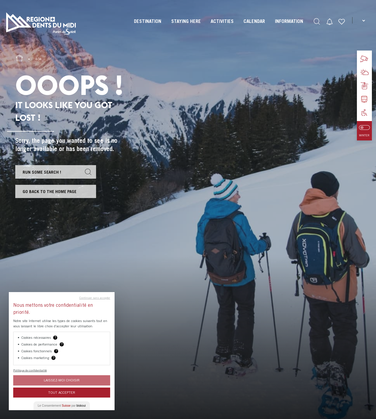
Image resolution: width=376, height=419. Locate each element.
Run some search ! (42, 172)
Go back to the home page (50, 192)
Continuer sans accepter (94, 297)
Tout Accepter (61, 392)
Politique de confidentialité (30, 370)
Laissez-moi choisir (62, 380)
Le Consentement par (62, 405)
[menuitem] (147, 26)
